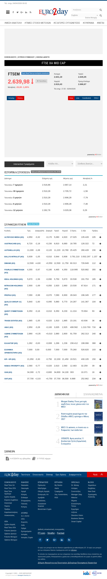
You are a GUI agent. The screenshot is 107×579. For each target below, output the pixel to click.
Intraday (11, 98)
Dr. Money (75, 485)
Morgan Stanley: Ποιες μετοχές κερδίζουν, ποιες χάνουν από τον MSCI (75, 404)
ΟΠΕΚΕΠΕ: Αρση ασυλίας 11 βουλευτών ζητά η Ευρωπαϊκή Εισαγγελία (73, 441)
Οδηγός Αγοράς (44, 491)
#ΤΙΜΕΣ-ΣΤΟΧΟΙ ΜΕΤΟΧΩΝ (38, 22)
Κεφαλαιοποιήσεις (11, 512)
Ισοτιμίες (24, 534)
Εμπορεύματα (26, 531)
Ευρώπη (24, 522)
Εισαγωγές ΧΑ (43, 494)
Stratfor (51, 533)
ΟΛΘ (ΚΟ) (8, 372)
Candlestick (86, 98)
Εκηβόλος (91, 488)
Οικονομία (25, 488)
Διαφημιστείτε (75, 474)
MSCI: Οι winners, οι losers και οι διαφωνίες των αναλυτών (74, 428)
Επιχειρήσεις (26, 501)
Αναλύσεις (41, 501)
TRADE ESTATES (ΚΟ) (13, 321)
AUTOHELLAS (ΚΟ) (12, 250)
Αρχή (95, 474)
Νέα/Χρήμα (42, 488)
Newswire (24, 485)
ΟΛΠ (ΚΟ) (8, 379)
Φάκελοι (74, 498)
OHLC (96, 98)
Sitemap (49, 474)
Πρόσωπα (41, 485)
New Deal (91, 491)
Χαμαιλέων (92, 485)
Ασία (23, 525)
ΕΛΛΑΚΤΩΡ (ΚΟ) (11, 343)
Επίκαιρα (24, 498)
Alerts (57, 488)
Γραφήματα (59, 491)
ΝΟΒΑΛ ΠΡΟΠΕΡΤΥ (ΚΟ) (14, 366)
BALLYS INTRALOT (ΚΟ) (14, 257)
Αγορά (23, 491)
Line (77, 98)
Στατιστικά (8, 503)
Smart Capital (76, 522)
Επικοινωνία (38, 474)
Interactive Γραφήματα (24, 164)
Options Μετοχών (10, 540)
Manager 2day (76, 494)
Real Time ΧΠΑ (10, 488)
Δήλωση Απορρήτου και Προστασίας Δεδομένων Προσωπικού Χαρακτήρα (67, 563)
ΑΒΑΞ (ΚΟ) (8, 327)
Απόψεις (74, 488)
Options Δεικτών (10, 534)
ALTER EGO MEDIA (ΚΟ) (14, 237)
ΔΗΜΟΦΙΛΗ (62, 394)
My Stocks (58, 485)
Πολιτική (24, 504)
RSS (56, 498)
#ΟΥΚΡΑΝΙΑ (88, 22)
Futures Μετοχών (10, 537)
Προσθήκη (41, 81)
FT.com (41, 533)
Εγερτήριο (75, 509)
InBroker (74, 550)
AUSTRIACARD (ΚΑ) (12, 244)
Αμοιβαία (41, 498)
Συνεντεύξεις (76, 491)
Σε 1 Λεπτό (25, 516)
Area (71, 98)
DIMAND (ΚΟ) (9, 263)
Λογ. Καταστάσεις (61, 494)
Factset (60, 533)
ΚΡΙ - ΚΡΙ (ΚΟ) (9, 359)
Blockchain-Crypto (44, 509)
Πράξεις (7, 509)
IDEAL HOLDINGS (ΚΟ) (13, 279)
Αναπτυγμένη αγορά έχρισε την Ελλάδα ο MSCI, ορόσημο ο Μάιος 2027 (75, 416)
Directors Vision (77, 515)
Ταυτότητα (25, 474)
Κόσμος (24, 494)
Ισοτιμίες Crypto (27, 538)
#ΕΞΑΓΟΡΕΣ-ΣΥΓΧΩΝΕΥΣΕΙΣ (67, 22)
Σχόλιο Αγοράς (9, 497)
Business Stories (77, 518)
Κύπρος (24, 507)
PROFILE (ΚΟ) (10, 295)
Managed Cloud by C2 (24, 575)
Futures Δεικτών (10, 531)
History (20, 98)
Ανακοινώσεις (9, 515)
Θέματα (74, 501)
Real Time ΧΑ (9, 485)
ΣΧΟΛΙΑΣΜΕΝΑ (93, 394)
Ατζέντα (74, 512)
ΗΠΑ (23, 519)
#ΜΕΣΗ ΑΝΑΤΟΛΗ (13, 22)
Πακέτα (7, 506)
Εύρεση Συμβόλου (11, 500)
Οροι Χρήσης (61, 474)
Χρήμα (23, 528)
